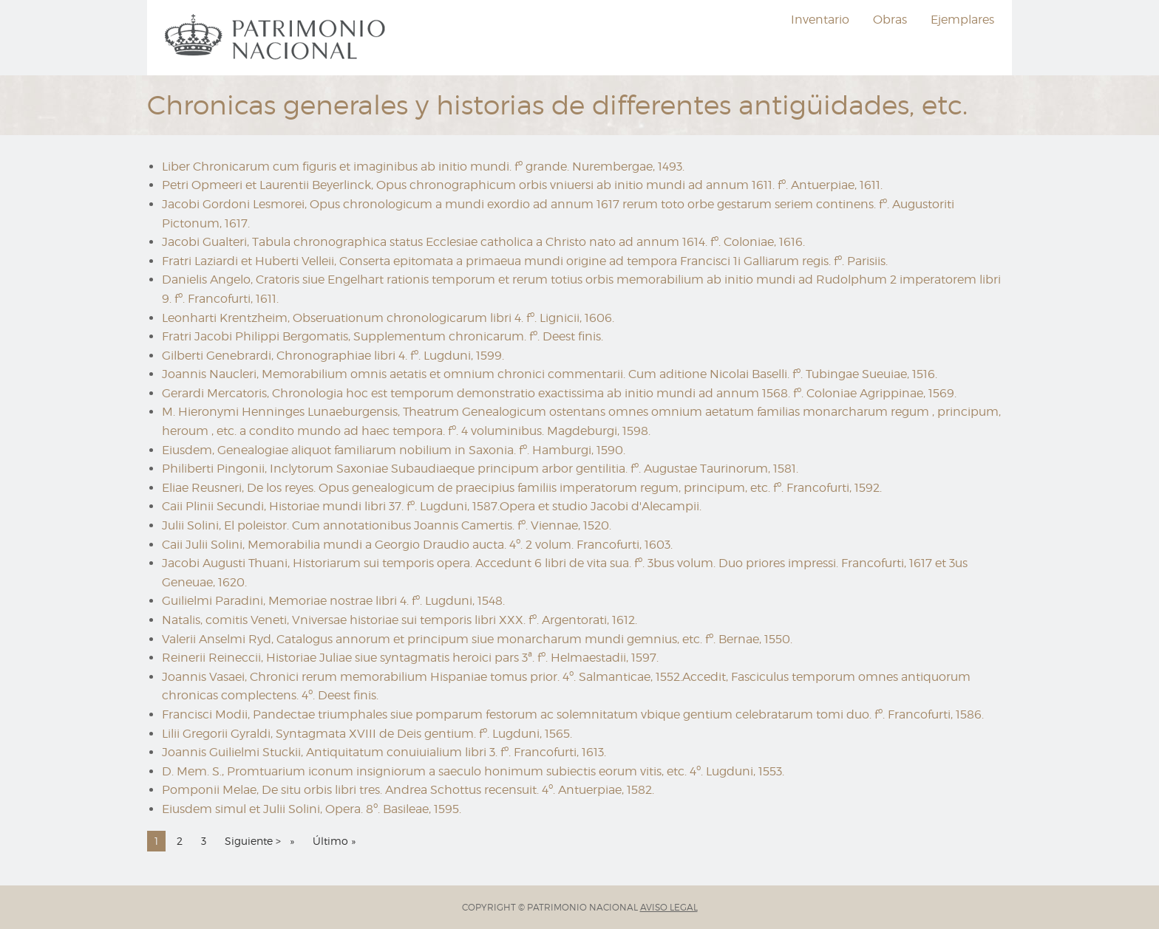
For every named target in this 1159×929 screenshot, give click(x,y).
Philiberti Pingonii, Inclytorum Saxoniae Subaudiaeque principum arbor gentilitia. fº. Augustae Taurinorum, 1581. (480, 469)
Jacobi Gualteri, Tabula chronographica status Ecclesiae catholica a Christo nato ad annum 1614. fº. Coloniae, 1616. (483, 242)
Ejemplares (962, 20)
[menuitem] (277, 37)
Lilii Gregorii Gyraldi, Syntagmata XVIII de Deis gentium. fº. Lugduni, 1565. (367, 734)
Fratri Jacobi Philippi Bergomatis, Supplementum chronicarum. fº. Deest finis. (382, 336)
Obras (890, 20)
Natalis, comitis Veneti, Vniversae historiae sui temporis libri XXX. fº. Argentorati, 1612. (399, 620)
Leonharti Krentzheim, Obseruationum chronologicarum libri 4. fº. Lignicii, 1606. (388, 318)
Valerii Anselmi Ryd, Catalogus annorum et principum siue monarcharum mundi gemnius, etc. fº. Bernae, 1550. (477, 639)
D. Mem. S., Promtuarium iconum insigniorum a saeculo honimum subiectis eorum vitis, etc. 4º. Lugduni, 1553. (473, 771)
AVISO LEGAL (669, 907)
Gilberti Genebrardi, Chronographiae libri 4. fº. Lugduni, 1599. (333, 356)
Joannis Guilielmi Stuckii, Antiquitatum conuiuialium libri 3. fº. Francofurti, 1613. (384, 752)
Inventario (820, 20)
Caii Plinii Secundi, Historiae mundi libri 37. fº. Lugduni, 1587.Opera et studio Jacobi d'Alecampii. (431, 506)
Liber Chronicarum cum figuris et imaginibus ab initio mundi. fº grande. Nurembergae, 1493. (423, 167)
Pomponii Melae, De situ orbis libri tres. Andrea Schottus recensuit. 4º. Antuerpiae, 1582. (408, 790)
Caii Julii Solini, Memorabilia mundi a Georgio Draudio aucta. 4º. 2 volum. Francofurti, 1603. (417, 545)
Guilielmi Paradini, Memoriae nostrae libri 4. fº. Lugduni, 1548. (333, 601)
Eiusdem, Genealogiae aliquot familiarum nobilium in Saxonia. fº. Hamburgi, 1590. (393, 450)
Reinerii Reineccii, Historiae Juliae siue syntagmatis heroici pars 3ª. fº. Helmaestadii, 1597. (410, 658)
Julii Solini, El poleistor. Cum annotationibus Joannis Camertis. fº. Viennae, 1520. (386, 525)
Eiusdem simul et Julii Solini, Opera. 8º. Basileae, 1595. (311, 809)
